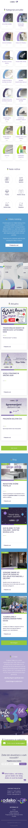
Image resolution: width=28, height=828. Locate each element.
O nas (14, 809)
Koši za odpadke (7, 43)
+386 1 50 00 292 (16, 792)
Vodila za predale (21, 43)
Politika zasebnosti (14, 813)
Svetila (7, 155)
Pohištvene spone (21, 61)
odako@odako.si (16, 794)
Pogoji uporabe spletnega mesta (14, 814)
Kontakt (14, 816)
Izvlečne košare (7, 24)
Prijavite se (22, 764)
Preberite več (7, 346)
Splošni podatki (14, 811)
